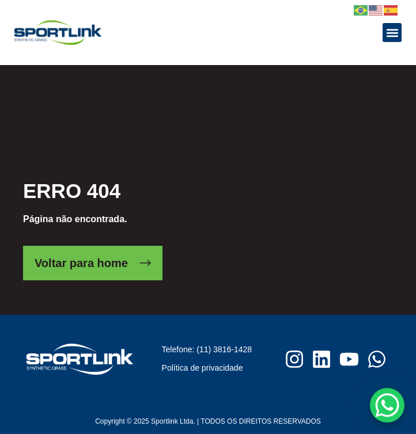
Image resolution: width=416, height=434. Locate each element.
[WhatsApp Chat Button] (387, 405)
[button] (392, 32)
